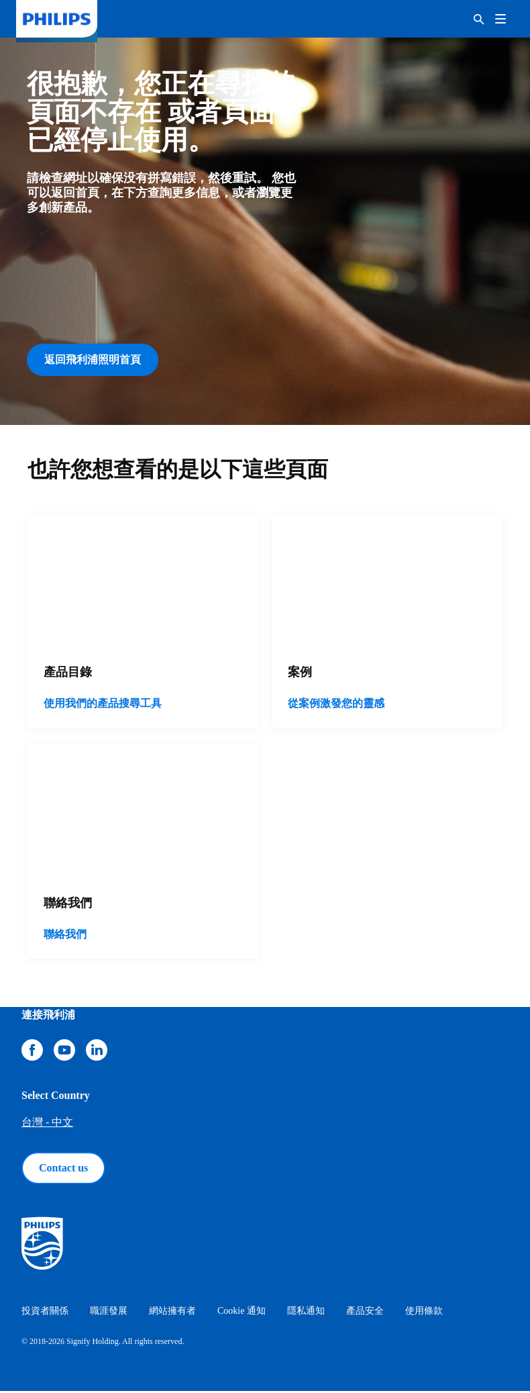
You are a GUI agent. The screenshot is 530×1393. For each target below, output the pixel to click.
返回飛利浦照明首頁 (92, 359)
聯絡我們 (65, 936)
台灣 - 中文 (47, 1124)
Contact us (63, 1169)
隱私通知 (306, 1313)
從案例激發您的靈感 (336, 706)
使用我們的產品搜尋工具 (103, 706)
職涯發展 (108, 1313)
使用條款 (424, 1313)
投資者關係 (44, 1313)
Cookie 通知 (241, 1313)
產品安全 (365, 1313)
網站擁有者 (172, 1313)
